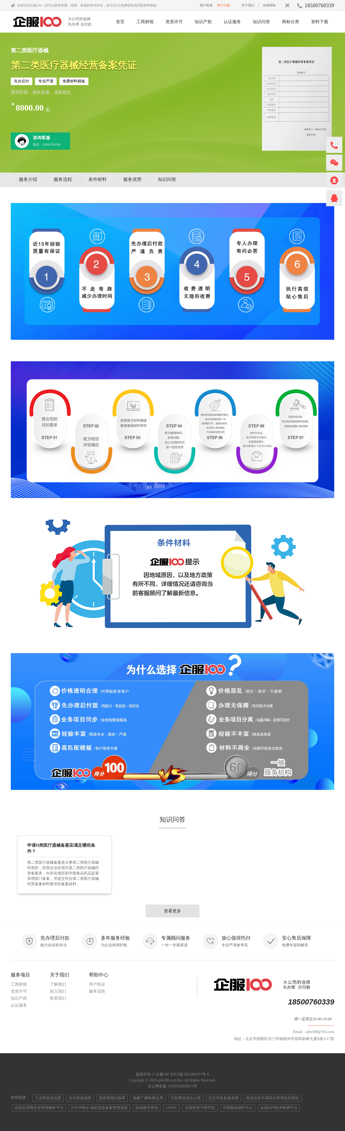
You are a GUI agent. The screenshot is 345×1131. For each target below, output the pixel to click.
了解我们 (58, 984)
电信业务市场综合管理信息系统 (272, 1098)
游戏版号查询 (146, 1108)
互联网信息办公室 (186, 1098)
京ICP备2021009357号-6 (189, 1074)
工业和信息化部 (48, 1098)
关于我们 (248, 5)
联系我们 (58, 998)
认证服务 (232, 21)
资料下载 (319, 21)
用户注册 (223, 5)
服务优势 (132, 179)
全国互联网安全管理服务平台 (39, 1108)
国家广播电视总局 (148, 1098)
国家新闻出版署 (112, 1098)
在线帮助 (269, 5)
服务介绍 (28, 179)
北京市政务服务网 (223, 1098)
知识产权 (203, 21)
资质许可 (174, 21)
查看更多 (172, 911)
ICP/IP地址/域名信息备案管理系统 (99, 1108)
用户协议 (97, 984)
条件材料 (97, 179)
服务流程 (63, 179)
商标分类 (290, 21)
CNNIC (171, 1108)
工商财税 (145, 21)
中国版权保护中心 (238, 1108)
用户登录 (206, 5)
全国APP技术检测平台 (279, 1108)
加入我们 (58, 991)
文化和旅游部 (80, 1098)
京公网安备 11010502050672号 (173, 1086)
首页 (120, 21)
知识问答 (261, 21)
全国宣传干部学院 (200, 1108)
